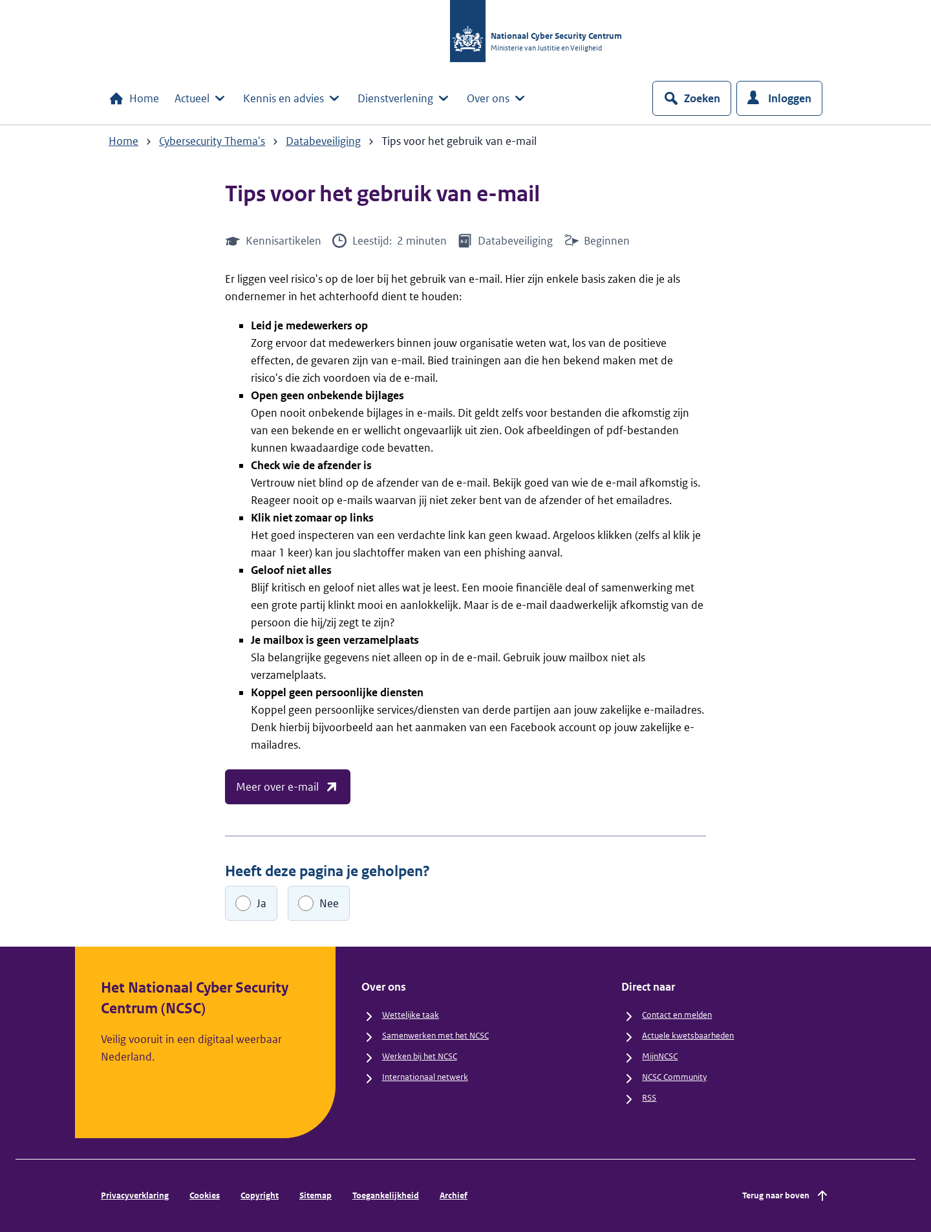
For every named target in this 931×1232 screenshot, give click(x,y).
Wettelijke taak (410, 1014)
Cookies (204, 1195)
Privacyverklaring (135, 1195)
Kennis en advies (292, 98)
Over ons (497, 98)
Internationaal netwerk (425, 1077)
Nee (329, 903)
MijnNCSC (660, 1056)
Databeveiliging (323, 141)
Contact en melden (677, 1014)
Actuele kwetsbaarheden (688, 1035)
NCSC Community (674, 1077)
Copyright (260, 1195)
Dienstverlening (404, 98)
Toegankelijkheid (385, 1195)
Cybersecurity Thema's (212, 141)
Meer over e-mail (287, 787)
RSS (649, 1097)
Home (134, 98)
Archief (453, 1195)
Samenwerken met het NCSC (435, 1035)
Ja (261, 903)
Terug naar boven (786, 1196)
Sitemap (315, 1195)
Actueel (201, 98)
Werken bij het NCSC (419, 1056)
